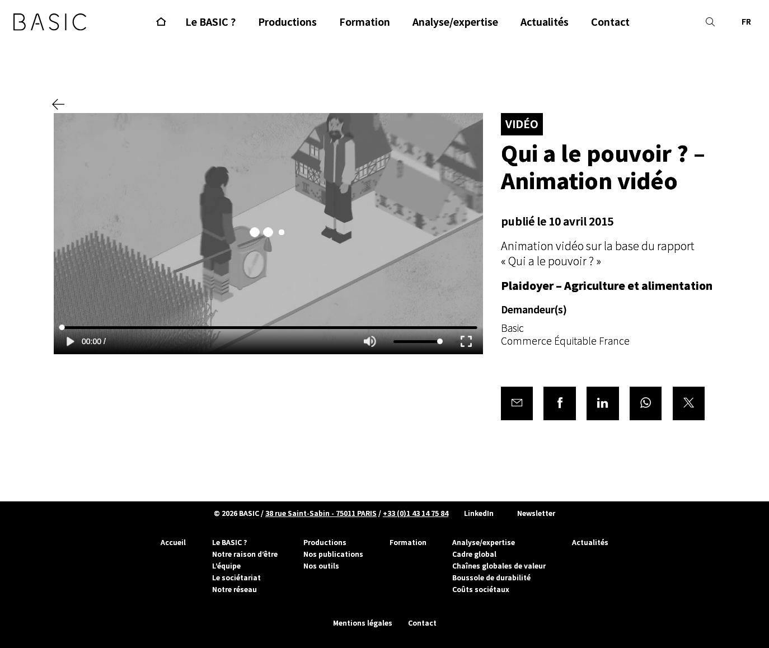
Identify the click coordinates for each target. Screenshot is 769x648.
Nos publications (333, 554)
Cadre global (474, 554)
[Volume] (418, 342)
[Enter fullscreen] (466, 342)
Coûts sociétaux (480, 589)
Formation (408, 542)
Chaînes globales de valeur (499, 566)
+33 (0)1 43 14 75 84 (415, 513)
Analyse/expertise (483, 542)
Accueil (173, 542)
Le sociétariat (236, 577)
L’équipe (226, 566)
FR (746, 22)
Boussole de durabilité (491, 577)
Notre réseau (234, 589)
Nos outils (321, 566)
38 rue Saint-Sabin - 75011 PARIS (321, 513)
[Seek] (268, 328)
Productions (324, 542)
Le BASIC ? (229, 542)
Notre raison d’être (245, 554)
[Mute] (370, 342)
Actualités (590, 542)
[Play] (70, 342)
